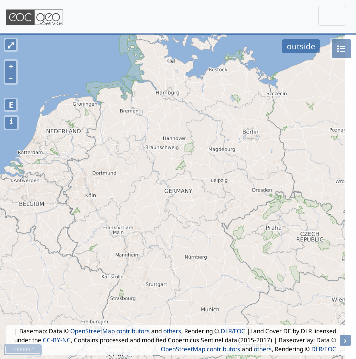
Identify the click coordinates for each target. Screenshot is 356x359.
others (172, 331)
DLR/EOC (233, 331)
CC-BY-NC (57, 340)
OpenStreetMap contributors (110, 331)
